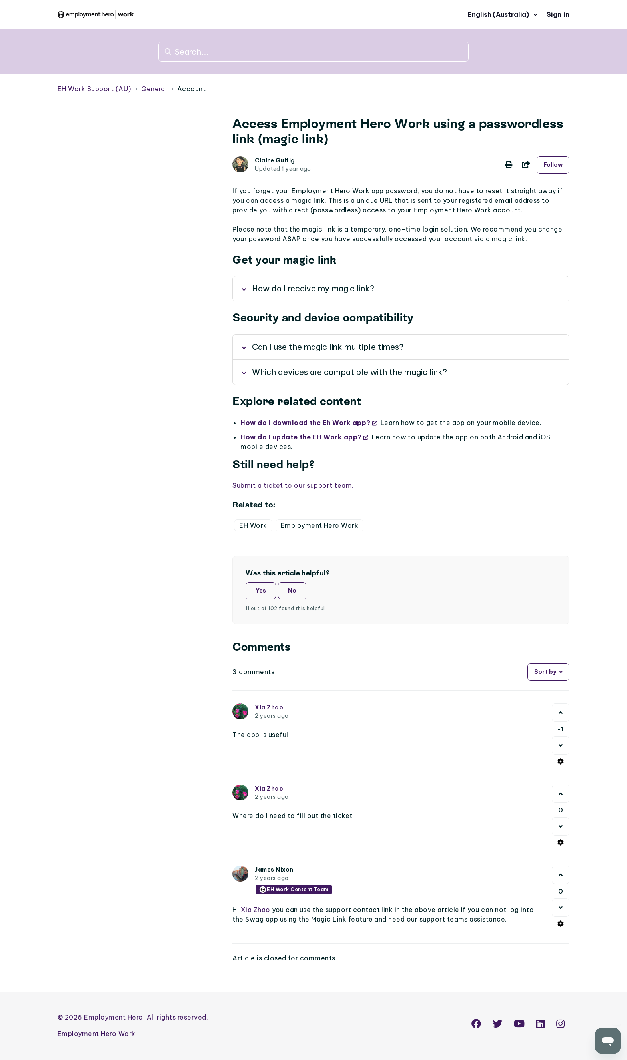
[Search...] (313, 52)
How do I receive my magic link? (313, 288)
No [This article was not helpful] (292, 590)
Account (191, 89)
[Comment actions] (560, 761)
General (154, 89)
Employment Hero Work (320, 525)
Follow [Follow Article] (553, 164)
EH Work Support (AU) (94, 89)
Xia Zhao (269, 707)
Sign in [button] (558, 14)
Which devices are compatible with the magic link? (349, 372)
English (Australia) (499, 14)
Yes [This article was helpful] (261, 590)
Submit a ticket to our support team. (292, 485)
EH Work (253, 525)
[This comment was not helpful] (560, 745)
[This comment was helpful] (560, 712)
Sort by (545, 671)
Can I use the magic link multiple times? (327, 347)
